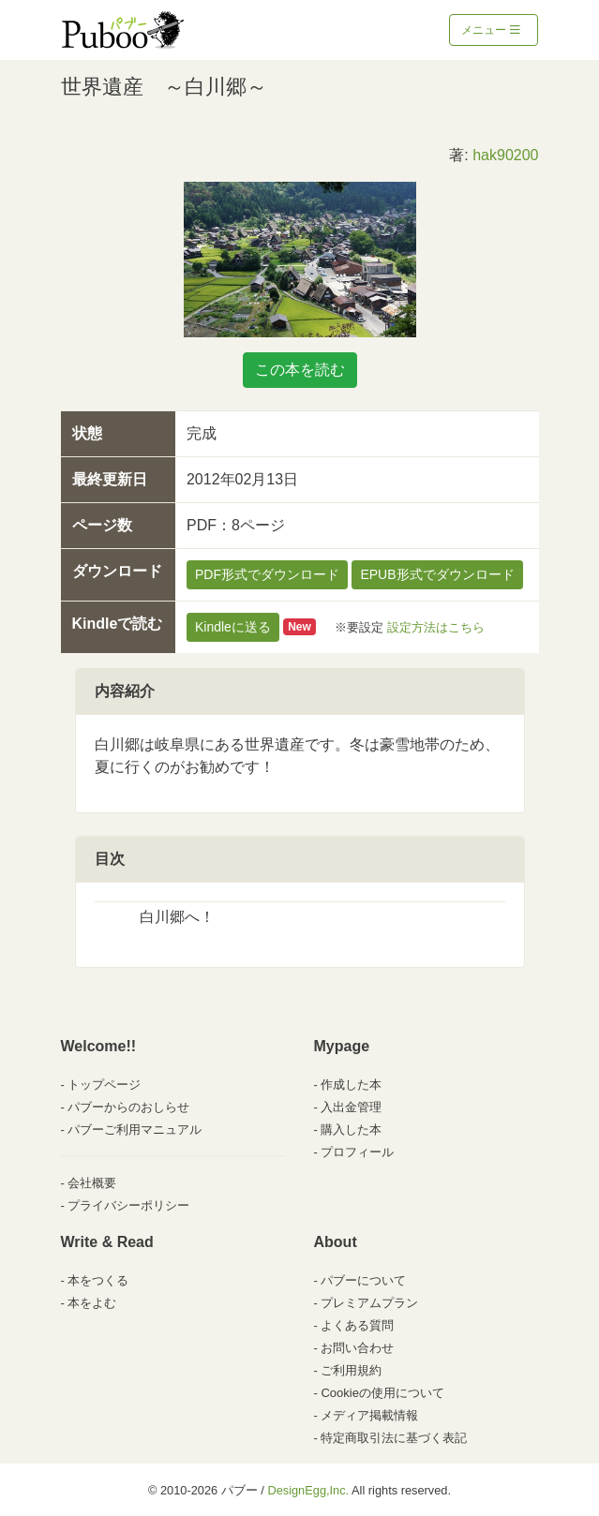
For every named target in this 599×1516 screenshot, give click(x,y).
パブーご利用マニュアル (134, 1129)
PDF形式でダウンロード (267, 574)
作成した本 (351, 1085)
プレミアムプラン (369, 1303)
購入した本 (351, 1129)
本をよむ (91, 1303)
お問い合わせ (357, 1348)
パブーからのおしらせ (128, 1107)
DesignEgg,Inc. (308, 1490)
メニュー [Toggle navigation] (490, 30)
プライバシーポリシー (128, 1205)
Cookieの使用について (382, 1393)
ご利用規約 (351, 1370)
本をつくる (97, 1280)
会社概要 (91, 1183)
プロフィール (357, 1152)
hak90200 (505, 155)
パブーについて (363, 1280)
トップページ (104, 1085)
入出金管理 (351, 1107)
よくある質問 (357, 1325)
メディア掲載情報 (369, 1415)
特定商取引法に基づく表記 (394, 1438)
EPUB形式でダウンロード (437, 574)
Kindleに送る (233, 626)
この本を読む (300, 370)
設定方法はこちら (436, 626)
